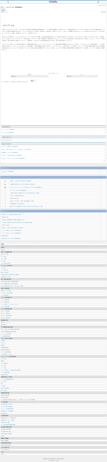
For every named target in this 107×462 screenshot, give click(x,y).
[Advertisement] (53, 17)
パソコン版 (56, 460)
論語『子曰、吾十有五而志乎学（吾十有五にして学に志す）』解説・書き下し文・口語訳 (26, 206)
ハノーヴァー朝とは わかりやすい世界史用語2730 (11, 233)
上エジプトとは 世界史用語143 (45, 172)
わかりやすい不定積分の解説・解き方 (17, 195)
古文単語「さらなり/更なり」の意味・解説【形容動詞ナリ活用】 (22, 201)
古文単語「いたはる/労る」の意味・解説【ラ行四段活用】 (20, 180)
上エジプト (9, 140)
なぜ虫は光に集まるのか (14, 198)
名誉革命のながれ (5, 217)
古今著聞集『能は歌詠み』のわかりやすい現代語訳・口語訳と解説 (22, 184)
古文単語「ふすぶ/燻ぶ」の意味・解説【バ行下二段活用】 (12, 227)
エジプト (3, 140)
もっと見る (103, 161)
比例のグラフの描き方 (6, 225)
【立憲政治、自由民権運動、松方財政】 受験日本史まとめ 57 (13, 219)
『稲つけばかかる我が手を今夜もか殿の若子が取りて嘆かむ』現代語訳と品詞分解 (17, 222)
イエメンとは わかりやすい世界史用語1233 (18, 190)
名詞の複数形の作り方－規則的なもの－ (17, 203)
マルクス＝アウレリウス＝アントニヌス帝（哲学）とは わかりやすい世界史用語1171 (26, 187)
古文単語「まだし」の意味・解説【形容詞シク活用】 (11, 214)
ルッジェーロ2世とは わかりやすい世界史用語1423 (11, 230)
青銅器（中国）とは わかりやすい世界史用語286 (11, 238)
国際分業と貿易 (5, 235)
